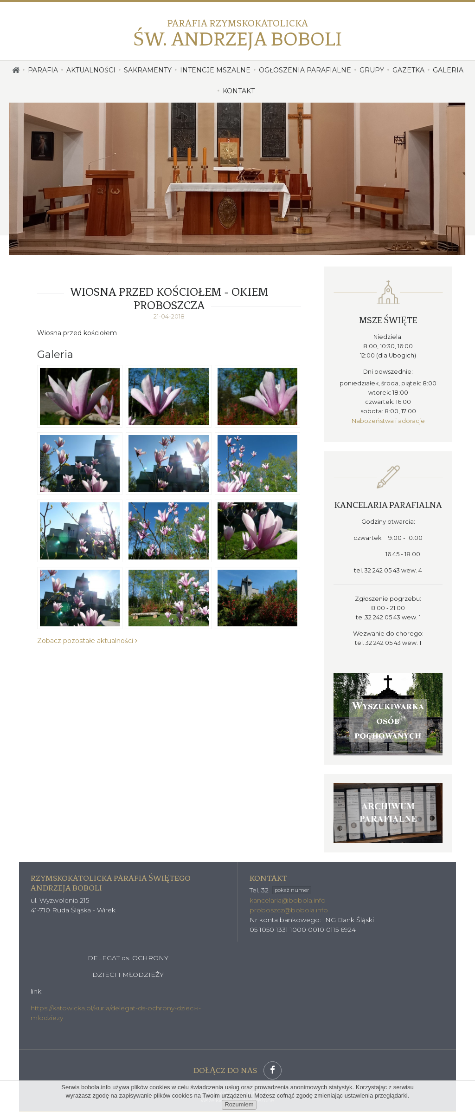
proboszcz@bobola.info (289, 909)
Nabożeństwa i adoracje (388, 420)
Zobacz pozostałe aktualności (87, 641)
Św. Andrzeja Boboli (237, 33)
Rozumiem (239, 1104)
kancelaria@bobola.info (288, 900)
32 (286, 889)
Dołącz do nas (237, 1069)
